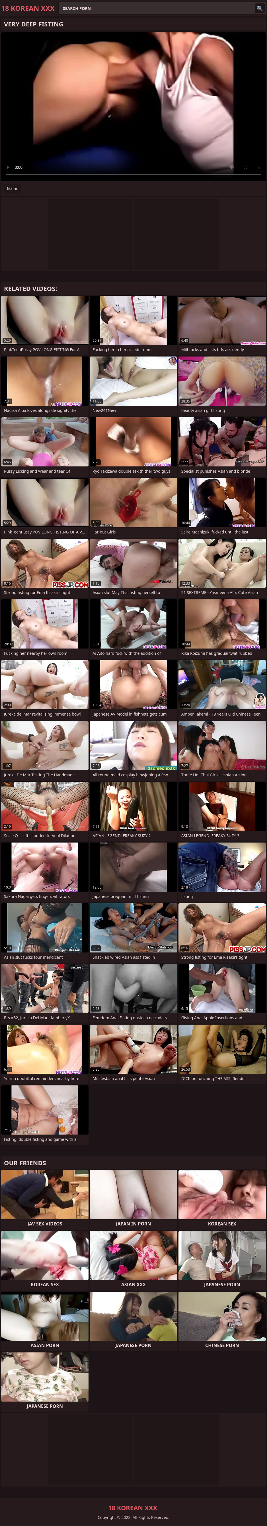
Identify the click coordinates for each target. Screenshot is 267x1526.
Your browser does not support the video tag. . (133, 106)
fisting (13, 188)
